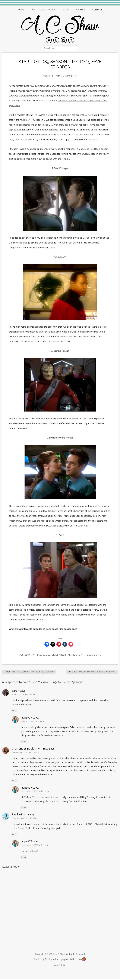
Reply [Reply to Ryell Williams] (14, 834)
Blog (66, 9)
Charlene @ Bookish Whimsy (30, 748)
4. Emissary (60, 256)
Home (21, 9)
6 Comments (70, 76)
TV (32, 654)
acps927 (26, 717)
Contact (97, 9)
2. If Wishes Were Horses (60, 437)
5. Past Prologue (60, 168)
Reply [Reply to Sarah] (14, 710)
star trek (70, 654)
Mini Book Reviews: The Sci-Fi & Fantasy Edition (92, 671)
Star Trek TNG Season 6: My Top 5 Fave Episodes (28, 671)
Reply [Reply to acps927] (23, 741)
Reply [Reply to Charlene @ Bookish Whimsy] (14, 780)
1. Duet (60, 534)
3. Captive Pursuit (60, 350)
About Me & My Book (43, 9)
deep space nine (55, 654)
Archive (80, 9)
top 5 (81, 654)
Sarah (15, 690)
